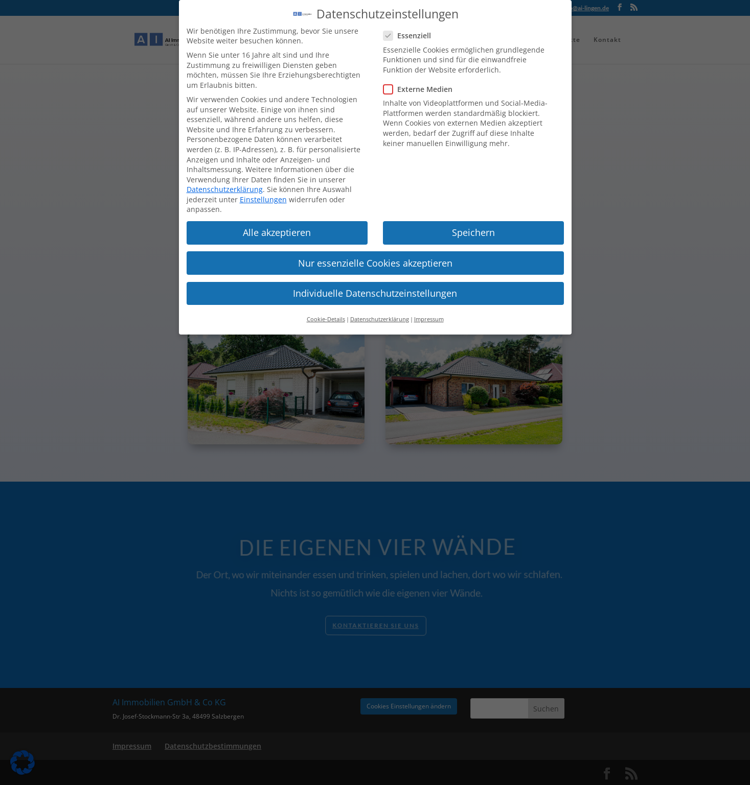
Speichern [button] (473, 226)
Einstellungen (263, 193)
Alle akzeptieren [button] (277, 226)
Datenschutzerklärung (225, 182)
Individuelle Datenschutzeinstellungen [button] (375, 286)
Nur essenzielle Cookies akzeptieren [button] (375, 256)
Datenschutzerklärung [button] (379, 312)
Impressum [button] (429, 312)
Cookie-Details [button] (326, 312)
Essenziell (411, 29)
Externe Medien (422, 82)
